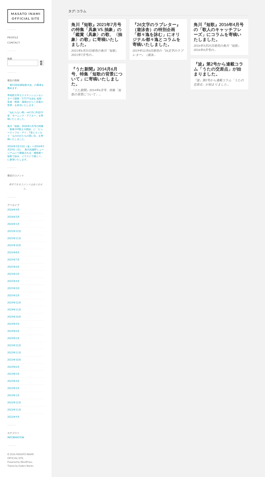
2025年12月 (14, 231)
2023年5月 (13, 373)
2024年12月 (14, 302)
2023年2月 (13, 388)
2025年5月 (13, 273)
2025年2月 (13, 295)
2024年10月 (14, 316)
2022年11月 (14, 409)
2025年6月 (13, 266)
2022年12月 (14, 402)
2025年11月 (14, 238)
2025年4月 (13, 281)
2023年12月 (14, 345)
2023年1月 (13, 395)
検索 (9, 58)
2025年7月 (13, 259)
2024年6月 (13, 331)
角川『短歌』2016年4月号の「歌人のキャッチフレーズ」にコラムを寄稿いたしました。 (219, 32)
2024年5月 (13, 338)
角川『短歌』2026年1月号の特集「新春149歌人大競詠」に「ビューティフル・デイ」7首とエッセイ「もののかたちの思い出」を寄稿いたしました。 (25, 133)
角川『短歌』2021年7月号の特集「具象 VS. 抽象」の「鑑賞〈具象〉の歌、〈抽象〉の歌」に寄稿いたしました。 (96, 34)
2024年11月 (14, 309)
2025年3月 (13, 288)
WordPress (26, 461)
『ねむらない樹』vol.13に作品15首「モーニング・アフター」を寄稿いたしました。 (25, 115)
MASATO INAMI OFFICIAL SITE (26, 16)
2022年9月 (13, 416)
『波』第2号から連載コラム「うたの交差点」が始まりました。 (218, 69)
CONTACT (13, 42)
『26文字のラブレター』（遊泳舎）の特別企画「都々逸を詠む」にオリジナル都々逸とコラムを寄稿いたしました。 (156, 34)
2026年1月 (13, 223)
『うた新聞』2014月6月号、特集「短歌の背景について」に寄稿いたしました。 (97, 76)
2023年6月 (13, 366)
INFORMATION (15, 437)
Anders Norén (25, 465)
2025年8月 (13, 252)
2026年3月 (13, 216)
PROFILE (12, 37)
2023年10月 (14, 359)
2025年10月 (14, 245)
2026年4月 (13, 209)
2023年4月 (13, 380)
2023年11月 (14, 352)
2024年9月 (13, 323)
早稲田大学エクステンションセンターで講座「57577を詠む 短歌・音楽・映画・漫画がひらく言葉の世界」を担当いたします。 (25, 100)
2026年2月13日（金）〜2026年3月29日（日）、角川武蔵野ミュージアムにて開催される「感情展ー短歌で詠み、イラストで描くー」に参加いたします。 (25, 153)
